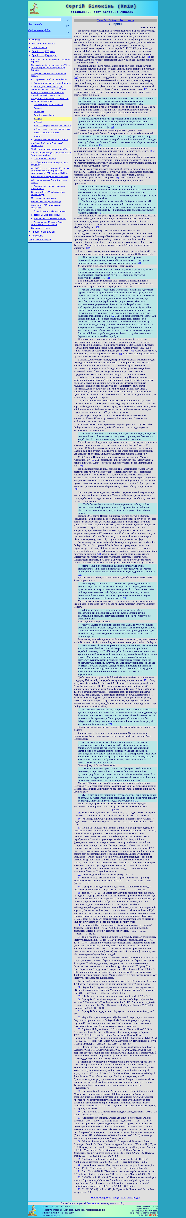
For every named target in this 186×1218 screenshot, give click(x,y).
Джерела (38, 114)
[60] (139, 263)
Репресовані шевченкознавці (45, 230)
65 (79, 1091)
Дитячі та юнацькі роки (44, 122)
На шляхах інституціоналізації (46, 216)
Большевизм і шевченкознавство (50, 234)
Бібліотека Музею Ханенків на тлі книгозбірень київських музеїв (47, 99)
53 (79, 877)
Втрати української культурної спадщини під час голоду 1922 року (48, 92)
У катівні (38, 145)
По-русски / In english (40, 258)
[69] (80, 574)
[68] (98, 554)
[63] (132, 350)
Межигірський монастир (45, 169)
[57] (101, 212)
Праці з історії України (43, 53)
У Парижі (38, 126)
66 (79, 1111)
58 (79, 987)
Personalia (37, 253)
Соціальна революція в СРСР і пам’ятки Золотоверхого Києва (51, 164)
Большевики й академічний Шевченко (49, 189)
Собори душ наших (40, 245)
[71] (146, 680)
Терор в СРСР (39, 49)
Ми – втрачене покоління (43, 212)
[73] (135, 800)
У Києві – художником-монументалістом (52, 137)
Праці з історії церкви (43, 249)
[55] (152, 151)
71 (79, 1171)
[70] (124, 598)
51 (79, 827)
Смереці (56, 1216)
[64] (120, 353)
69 (79, 1159)
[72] (110, 724)
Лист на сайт (35, 24)
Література (39, 118)
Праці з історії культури (44, 57)
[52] (146, 89)
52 (79, 874)
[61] (108, 277)
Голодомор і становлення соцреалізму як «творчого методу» (50, 105)
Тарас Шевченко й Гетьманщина (50, 226)
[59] (88, 248)
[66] (81, 465)
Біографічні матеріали (43, 44)
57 (79, 936)
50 (79, 818)
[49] (148, 56)
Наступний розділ (130, 1197)
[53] (112, 127)
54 (79, 886)
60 (79, 999)
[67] (76, 489)
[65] (93, 459)
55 (79, 892)
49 (79, 812)
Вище (116, 1197)
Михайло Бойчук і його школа (48, 110)
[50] (98, 62)
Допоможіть (93, 1203)
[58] (97, 227)
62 (79, 1017)
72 (79, 1177)
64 (79, 1047)
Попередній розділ (101, 1197)
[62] (113, 315)
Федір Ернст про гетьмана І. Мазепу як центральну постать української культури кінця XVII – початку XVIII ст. (50, 182)
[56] (117, 177)
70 (79, 1165)
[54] (101, 145)
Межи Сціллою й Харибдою (46, 141)
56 (79, 925)
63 (79, 1029)
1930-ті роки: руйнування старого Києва (50, 159)
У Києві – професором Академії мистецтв (52, 133)
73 (79, 1189)
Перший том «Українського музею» (51, 148)
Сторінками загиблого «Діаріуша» (50, 83)
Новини (36, 40)
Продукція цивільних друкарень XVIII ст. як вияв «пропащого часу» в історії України (50, 70)
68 (79, 1141)
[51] (76, 77)
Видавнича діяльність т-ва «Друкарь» (52, 87)
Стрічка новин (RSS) (39, 30)
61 (79, 1011)
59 (79, 996)
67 (79, 1117)
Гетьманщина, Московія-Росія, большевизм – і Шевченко (47, 240)
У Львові (38, 129)
